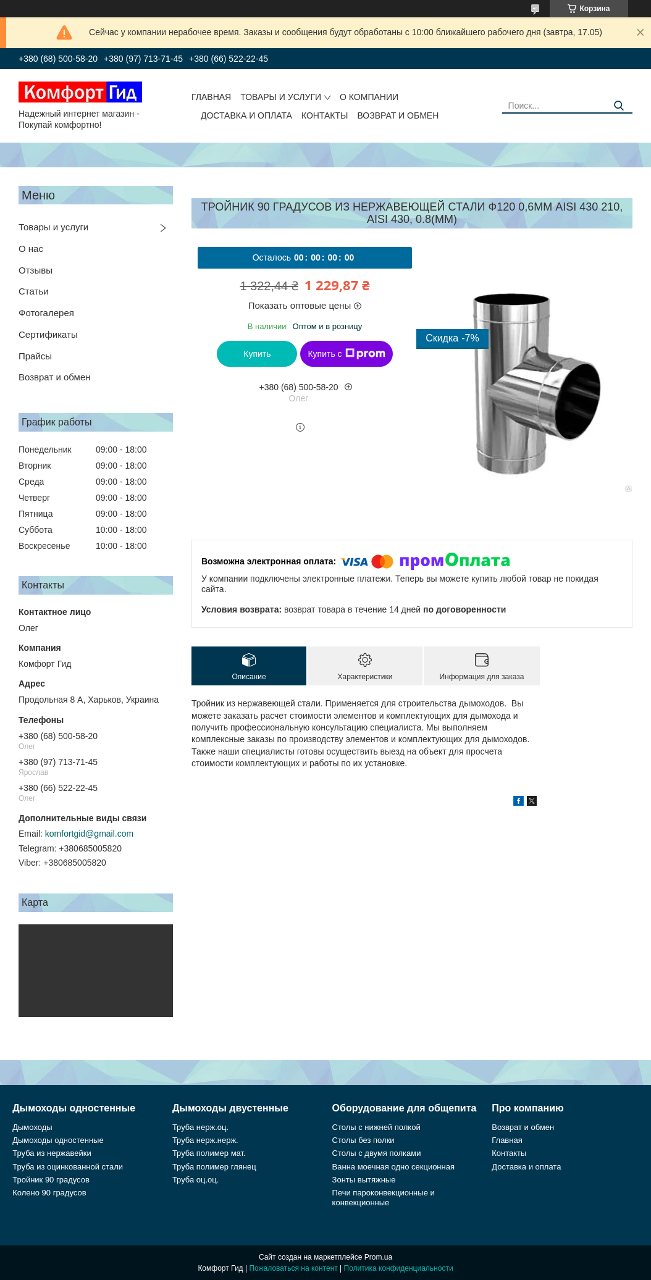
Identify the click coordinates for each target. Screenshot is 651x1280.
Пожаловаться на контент (293, 1268)
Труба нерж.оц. (200, 1127)
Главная (211, 97)
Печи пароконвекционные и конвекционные (383, 1197)
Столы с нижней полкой (376, 1127)
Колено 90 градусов (49, 1192)
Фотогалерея (46, 312)
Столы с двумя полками (376, 1153)
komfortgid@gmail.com (89, 834)
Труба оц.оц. (195, 1179)
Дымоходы (32, 1127)
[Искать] (618, 106)
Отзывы (35, 270)
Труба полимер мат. (209, 1153)
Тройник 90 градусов (51, 1179)
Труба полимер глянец (214, 1166)
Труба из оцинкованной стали (67, 1166)
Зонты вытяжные (364, 1179)
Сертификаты (48, 334)
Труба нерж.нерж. (205, 1140)
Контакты (324, 115)
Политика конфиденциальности (398, 1268)
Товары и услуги (280, 97)
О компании (369, 97)
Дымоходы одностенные (57, 1140)
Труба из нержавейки (51, 1153)
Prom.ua (378, 1257)
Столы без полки (363, 1140)
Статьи (34, 291)
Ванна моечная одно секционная (393, 1166)
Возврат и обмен (398, 115)
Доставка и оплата (246, 115)
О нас (31, 248)
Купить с (346, 353)
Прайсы (35, 356)
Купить (257, 354)
